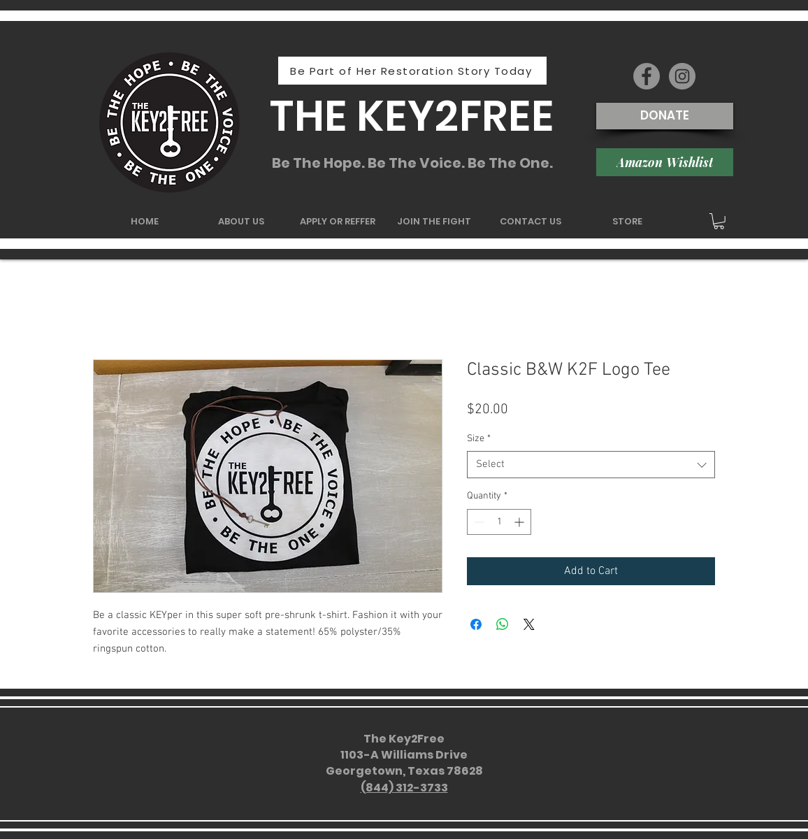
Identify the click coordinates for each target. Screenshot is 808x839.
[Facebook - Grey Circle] (646, 76)
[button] (718, 221)
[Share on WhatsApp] (502, 624)
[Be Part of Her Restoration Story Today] (412, 71)
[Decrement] (477, 522)
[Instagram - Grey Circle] (682, 76)
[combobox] (591, 464)
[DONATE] (664, 116)
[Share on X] (529, 624)
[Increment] (520, 522)
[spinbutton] (499, 522)
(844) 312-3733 (404, 788)
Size (479, 439)
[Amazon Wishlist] (664, 162)
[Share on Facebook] (476, 624)
